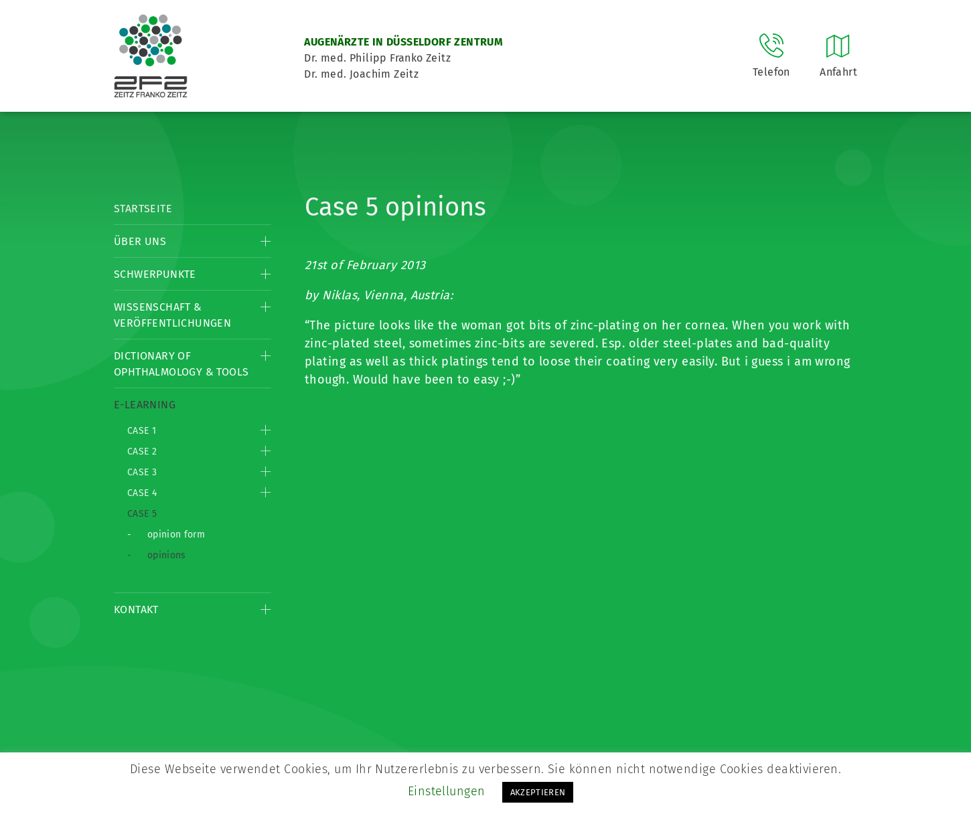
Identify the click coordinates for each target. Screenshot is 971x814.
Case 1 (141, 430)
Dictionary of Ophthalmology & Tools (181, 363)
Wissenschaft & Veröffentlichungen (172, 315)
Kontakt (136, 609)
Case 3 (142, 472)
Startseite (143, 208)
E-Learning (144, 404)
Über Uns (140, 241)
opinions (166, 555)
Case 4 (142, 493)
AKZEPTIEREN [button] (538, 792)
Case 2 (142, 451)
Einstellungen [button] (447, 791)
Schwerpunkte (155, 274)
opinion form (176, 534)
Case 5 (142, 513)
